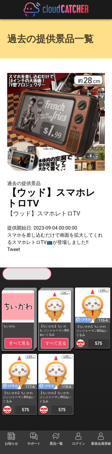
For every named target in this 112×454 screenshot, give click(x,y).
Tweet (13, 249)
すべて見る (19, 343)
